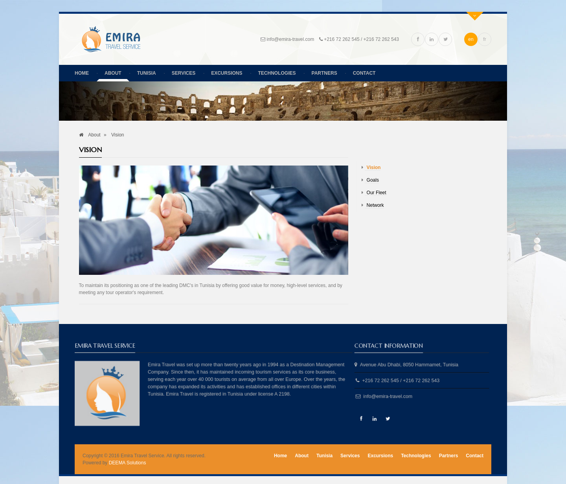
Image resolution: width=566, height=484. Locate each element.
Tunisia (146, 73)
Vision (374, 167)
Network (375, 205)
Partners (324, 73)
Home (82, 73)
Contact (364, 73)
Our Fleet (376, 192)
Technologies (277, 73)
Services (183, 73)
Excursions (226, 73)
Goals (373, 180)
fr (484, 39)
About (113, 73)
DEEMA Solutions (127, 463)
